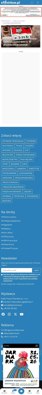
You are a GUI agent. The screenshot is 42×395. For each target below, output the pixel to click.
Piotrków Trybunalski (13, 141)
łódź (24, 164)
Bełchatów (7, 155)
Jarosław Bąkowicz (24, 178)
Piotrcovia (19, 196)
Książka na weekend (11, 191)
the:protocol (8, 244)
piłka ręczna (26, 159)
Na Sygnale (7, 145)
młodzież (6, 201)
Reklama (6, 228)
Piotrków (31, 141)
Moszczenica (8, 168)
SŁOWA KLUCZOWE (19, 21)
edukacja (18, 150)
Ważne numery (9, 217)
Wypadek (6, 150)
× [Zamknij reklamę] (36, 345)
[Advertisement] (21, 87)
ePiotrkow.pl (5, 21)
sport (5, 164)
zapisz (36, 270)
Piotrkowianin (9, 173)
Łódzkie (27, 191)
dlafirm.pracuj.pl (10, 240)
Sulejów (29, 145)
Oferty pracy (8, 236)
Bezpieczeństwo (10, 159)
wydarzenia (32, 196)
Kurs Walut (8, 232)
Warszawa (7, 178)
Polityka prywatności (12, 221)
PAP (27, 150)
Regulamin (7, 225)
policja (19, 145)
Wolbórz (15, 164)
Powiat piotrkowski (25, 155)
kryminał (6, 196)
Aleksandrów (25, 173)
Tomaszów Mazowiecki (13, 187)
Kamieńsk (21, 168)
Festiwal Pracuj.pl (10, 248)
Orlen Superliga (10, 182)
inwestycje (34, 168)
